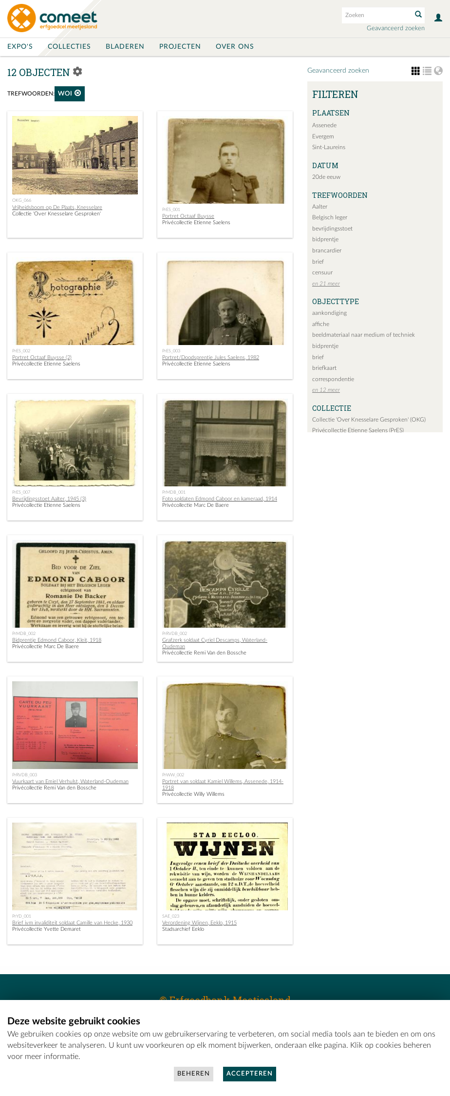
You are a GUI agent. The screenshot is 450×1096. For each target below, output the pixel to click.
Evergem (323, 136)
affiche (320, 324)
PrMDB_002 (24, 633)
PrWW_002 (173, 774)
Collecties (69, 46)
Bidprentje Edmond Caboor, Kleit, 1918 (56, 640)
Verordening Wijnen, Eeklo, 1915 (199, 922)
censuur (322, 272)
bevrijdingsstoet (332, 228)
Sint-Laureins (328, 147)
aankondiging (329, 313)
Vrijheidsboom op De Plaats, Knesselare (57, 207)
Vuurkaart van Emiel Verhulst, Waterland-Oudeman (70, 781)
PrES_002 (21, 350)
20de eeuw (326, 177)
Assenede (324, 125)
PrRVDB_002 (174, 633)
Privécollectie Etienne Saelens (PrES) (358, 430)
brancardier (326, 250)
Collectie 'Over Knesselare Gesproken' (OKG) (369, 420)
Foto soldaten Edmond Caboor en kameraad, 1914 (219, 498)
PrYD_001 (21, 916)
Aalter (319, 207)
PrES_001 (171, 209)
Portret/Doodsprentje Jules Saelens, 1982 (210, 357)
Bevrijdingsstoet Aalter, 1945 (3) (49, 498)
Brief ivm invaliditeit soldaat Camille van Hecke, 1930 (72, 922)
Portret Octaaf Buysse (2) (42, 357)
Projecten (180, 46)
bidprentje (325, 239)
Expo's (20, 46)
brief (318, 262)
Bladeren (125, 46)
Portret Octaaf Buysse (188, 216)
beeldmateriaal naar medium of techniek (363, 335)
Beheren (193, 1074)
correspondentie (333, 379)
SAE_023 (170, 916)
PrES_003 (171, 350)
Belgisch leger (329, 217)
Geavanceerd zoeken (396, 28)
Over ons (235, 46)
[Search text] (376, 15)
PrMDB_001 (174, 492)
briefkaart (324, 368)
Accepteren (249, 1074)
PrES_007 (21, 492)
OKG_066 (21, 200)
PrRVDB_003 (24, 774)
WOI (69, 93)
